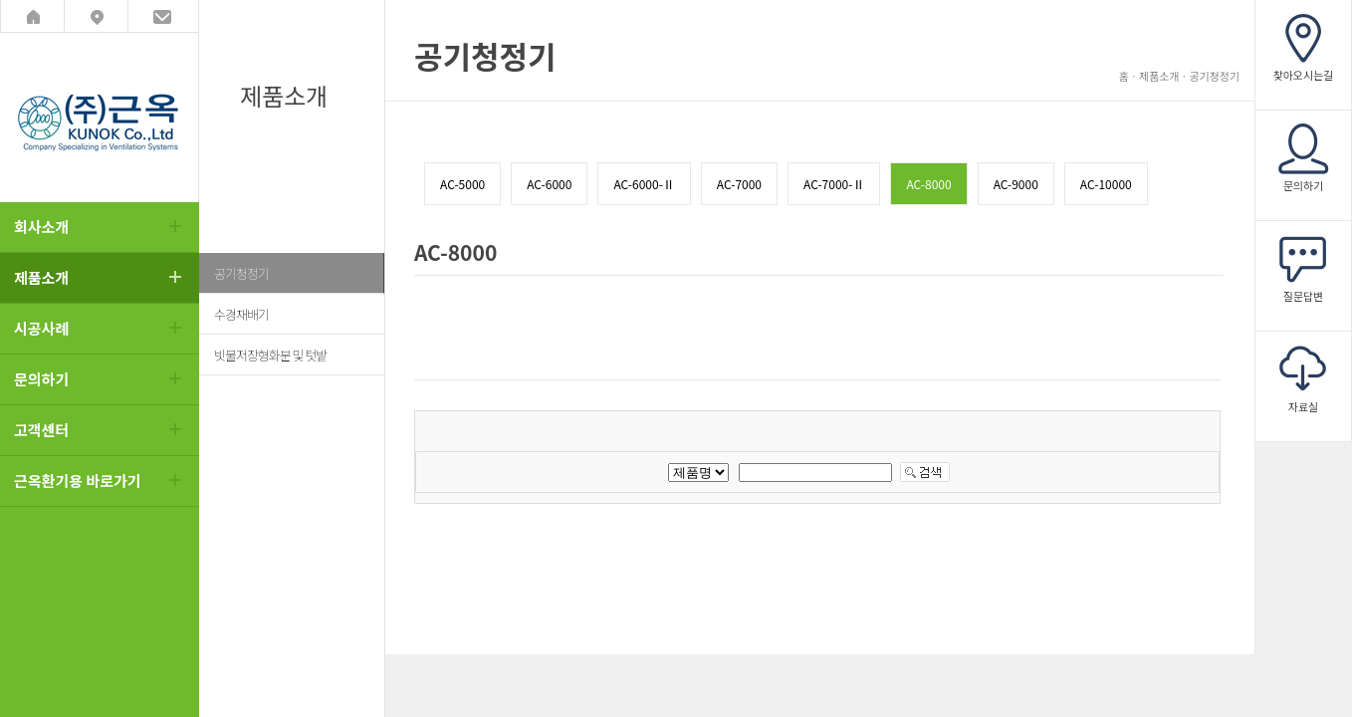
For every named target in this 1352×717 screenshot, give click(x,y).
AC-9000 (1016, 183)
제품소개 (41, 277)
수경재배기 (241, 314)
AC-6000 (549, 183)
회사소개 (41, 226)
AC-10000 (1106, 183)
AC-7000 (739, 183)
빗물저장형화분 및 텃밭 (270, 355)
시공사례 (41, 328)
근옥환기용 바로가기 (77, 480)
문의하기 (41, 378)
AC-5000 (462, 183)
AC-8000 (928, 183)
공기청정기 (241, 273)
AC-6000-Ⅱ (643, 183)
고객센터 (41, 429)
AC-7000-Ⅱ (833, 183)
